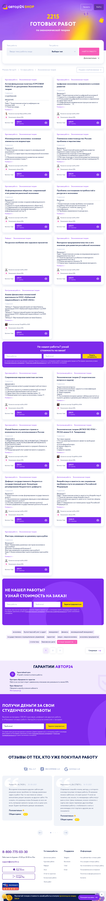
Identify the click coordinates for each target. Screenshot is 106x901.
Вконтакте (67, 862)
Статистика (34, 642)
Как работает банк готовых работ (90, 858)
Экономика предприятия (89, 637)
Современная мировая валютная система (24, 377)
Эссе (45, 870)
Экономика (17, 632)
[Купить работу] (32, 123)
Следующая (95, 650)
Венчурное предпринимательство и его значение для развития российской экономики (78, 244)
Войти (98, 7)
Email (65, 870)
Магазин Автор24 (9, 70)
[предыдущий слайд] (40, 832)
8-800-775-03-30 (15, 852)
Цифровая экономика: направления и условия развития (78, 85)
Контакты (83, 878)
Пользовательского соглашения (14, 363)
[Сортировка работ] (90, 70)
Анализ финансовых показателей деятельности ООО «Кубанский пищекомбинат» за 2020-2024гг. (20, 297)
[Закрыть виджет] (101, 894)
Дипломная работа (64, 477)
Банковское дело (48, 642)
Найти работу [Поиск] (89, 51)
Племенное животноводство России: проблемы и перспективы (74, 140)
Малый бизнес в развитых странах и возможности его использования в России (24, 431)
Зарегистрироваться (72, 604)
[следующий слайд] (66, 832)
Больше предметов (65, 642)
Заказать (86, 7)
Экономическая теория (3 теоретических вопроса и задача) (76, 379)
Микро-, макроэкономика (67, 637)
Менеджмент (54, 632)
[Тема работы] (23, 356)
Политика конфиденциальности (90, 874)
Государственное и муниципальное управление (25, 637)
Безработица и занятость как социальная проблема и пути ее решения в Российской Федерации (76, 484)
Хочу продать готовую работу (89, 862)
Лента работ (47, 882)
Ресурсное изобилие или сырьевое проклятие (26, 242)
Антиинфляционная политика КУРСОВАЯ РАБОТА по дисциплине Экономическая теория (24, 86)
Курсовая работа (11, 80)
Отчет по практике (50, 874)
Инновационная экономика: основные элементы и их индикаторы (23, 140)
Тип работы (53, 46)
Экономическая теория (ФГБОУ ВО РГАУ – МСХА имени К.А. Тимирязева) (77, 431)
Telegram (66, 858)
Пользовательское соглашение (90, 870)
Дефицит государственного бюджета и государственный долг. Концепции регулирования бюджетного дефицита (23, 484)
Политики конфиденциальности (36, 363)
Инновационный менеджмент (82, 632)
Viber (65, 866)
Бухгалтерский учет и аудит (35, 632)
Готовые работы (27, 70)
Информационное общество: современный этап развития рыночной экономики (25, 192)
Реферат (8, 239)
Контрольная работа (12, 291)
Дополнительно (90, 58)
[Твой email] (62, 356)
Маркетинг (51, 637)
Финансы (64, 632)
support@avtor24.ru (10, 862)
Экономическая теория (47, 70)
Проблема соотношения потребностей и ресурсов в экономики (76, 192)
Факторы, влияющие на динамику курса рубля (26, 536)
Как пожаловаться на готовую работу (92, 866)
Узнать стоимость (92, 356)
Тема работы (12, 46)
